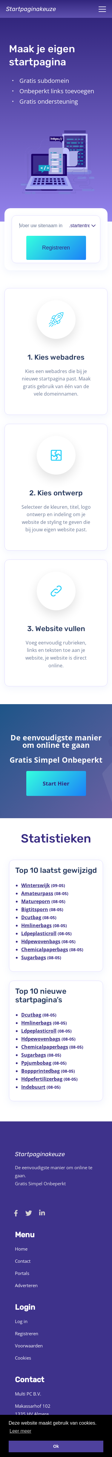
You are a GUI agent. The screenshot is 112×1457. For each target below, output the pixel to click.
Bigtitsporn (34, 909)
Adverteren (26, 1285)
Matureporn (35, 901)
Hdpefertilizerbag (41, 1079)
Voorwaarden (29, 1346)
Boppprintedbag (40, 1071)
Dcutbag (31, 917)
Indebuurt (33, 1087)
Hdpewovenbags (40, 941)
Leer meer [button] (20, 1431)
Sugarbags (33, 957)
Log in (21, 1321)
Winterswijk (35, 885)
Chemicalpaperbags (44, 949)
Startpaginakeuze (31, 8)
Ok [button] (56, 1446)
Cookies (23, 1358)
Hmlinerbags (36, 925)
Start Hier (56, 783)
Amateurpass (37, 893)
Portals (22, 1273)
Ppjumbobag (36, 1063)
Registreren (26, 1333)
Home (21, 1249)
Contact (22, 1261)
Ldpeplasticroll (38, 933)
